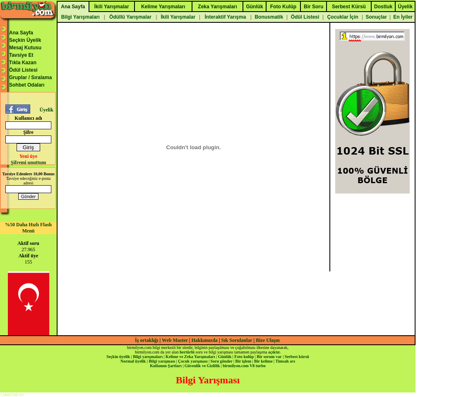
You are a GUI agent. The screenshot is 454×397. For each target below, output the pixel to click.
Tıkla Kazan (22, 62)
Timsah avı (285, 361)
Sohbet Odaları (26, 85)
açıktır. (274, 352)
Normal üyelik (133, 361)
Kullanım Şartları (165, 365)
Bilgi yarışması (162, 361)
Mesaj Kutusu (25, 48)
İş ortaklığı (146, 340)
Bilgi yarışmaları (148, 356)
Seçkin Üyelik (25, 40)
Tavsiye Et (21, 55)
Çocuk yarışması (192, 361)
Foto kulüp (244, 356)
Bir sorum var (269, 356)
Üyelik (46, 110)
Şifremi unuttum (28, 162)
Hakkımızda (205, 340)
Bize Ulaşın (268, 340)
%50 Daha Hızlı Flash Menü (28, 228)
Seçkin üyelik (118, 356)
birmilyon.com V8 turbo (244, 365)
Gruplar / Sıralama (30, 77)
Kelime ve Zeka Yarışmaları (190, 356)
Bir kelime (263, 361)
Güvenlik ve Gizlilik (202, 365)
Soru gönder (222, 361)
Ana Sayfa (21, 33)
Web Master (175, 340)
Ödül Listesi (23, 70)
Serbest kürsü (297, 356)
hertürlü (187, 352)
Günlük (224, 356)
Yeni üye (28, 156)
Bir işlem (243, 361)
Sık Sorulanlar (236, 340)
